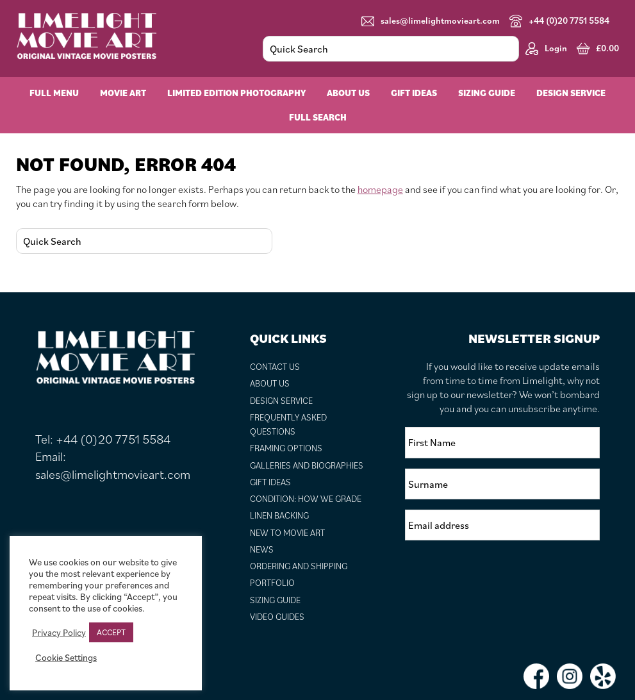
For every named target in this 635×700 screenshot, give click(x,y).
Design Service (281, 400)
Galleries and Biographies (306, 465)
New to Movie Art (287, 532)
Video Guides (277, 616)
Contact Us (275, 366)
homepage (380, 189)
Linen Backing (279, 515)
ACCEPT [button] (111, 632)
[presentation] (502, 576)
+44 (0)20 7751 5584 (559, 21)
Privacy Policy (59, 632)
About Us (270, 383)
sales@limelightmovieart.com (430, 21)
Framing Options (286, 448)
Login (546, 48)
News (262, 549)
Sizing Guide (275, 600)
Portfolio (272, 582)
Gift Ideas (270, 482)
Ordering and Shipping (298, 566)
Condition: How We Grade (305, 498)
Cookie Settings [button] (66, 657)
